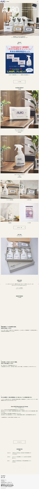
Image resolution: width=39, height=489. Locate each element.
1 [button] (17, 291)
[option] (19, 61)
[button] (19, 34)
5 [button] (21, 291)
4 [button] (20, 291)
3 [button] (19, 291)
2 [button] (18, 291)
